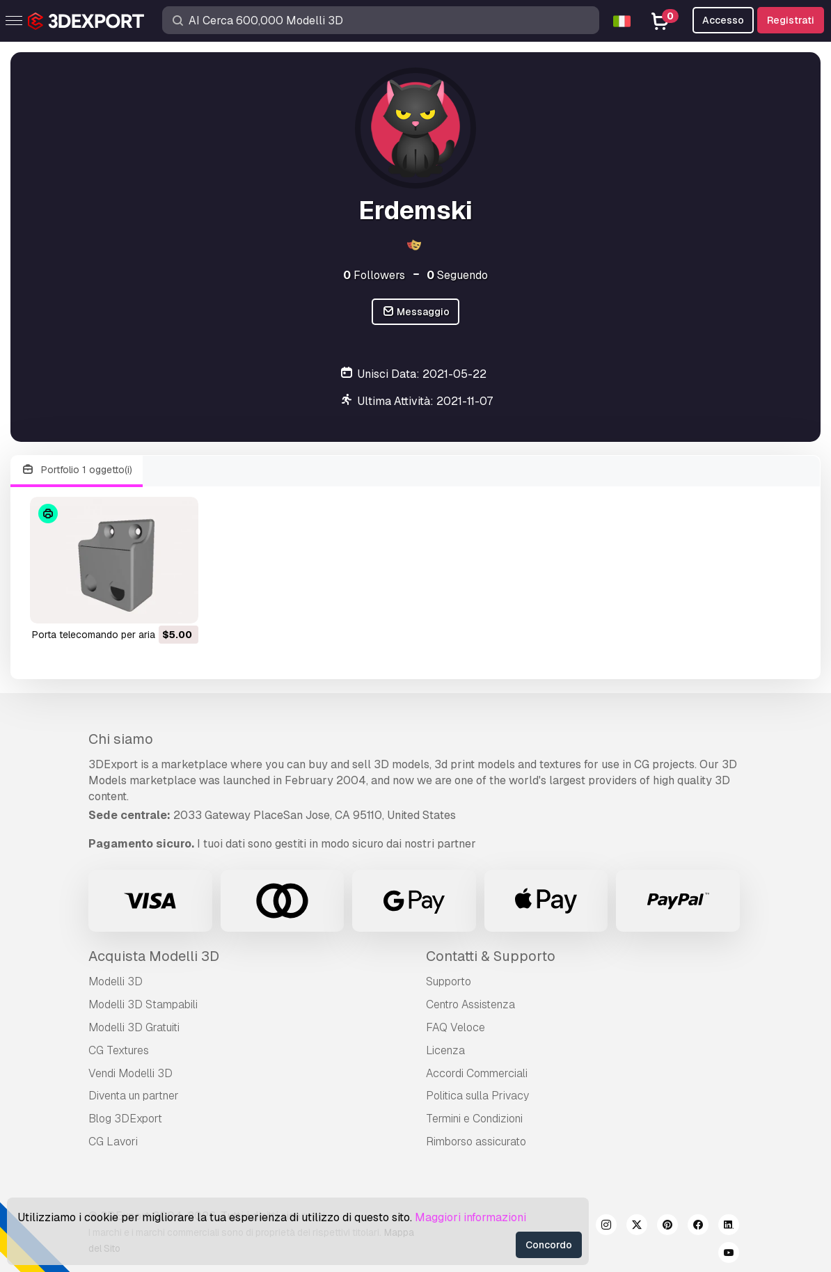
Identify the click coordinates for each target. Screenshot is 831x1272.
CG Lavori (113, 1141)
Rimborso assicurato (476, 1141)
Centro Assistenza (470, 1004)
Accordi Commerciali (477, 1073)
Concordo (548, 1245)
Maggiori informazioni (470, 1217)
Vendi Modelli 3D (130, 1073)
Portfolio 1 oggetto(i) (76, 470)
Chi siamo (120, 739)
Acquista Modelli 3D (153, 956)
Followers (374, 275)
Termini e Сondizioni (474, 1118)
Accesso (723, 20)
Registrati (790, 20)
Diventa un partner (133, 1095)
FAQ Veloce (455, 1027)
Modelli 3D (115, 981)
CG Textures (118, 1050)
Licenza (445, 1050)
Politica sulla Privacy (477, 1095)
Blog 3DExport (125, 1118)
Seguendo (457, 275)
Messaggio (415, 312)
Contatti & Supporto (490, 956)
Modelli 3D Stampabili (143, 1004)
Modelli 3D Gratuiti (134, 1027)
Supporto (448, 981)
